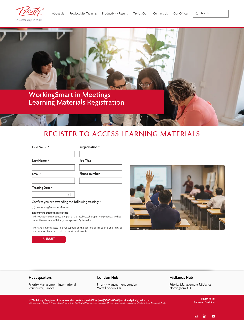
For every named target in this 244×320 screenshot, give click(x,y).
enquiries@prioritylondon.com (135, 300)
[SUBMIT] (49, 239)
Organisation (88, 147)
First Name (39, 147)
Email (35, 174)
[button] (115, 13)
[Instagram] (196, 316)
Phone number (90, 174)
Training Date (43, 188)
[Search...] (210, 13)
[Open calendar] (69, 194)
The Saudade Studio (158, 303)
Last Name (39, 161)
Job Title (85, 161)
